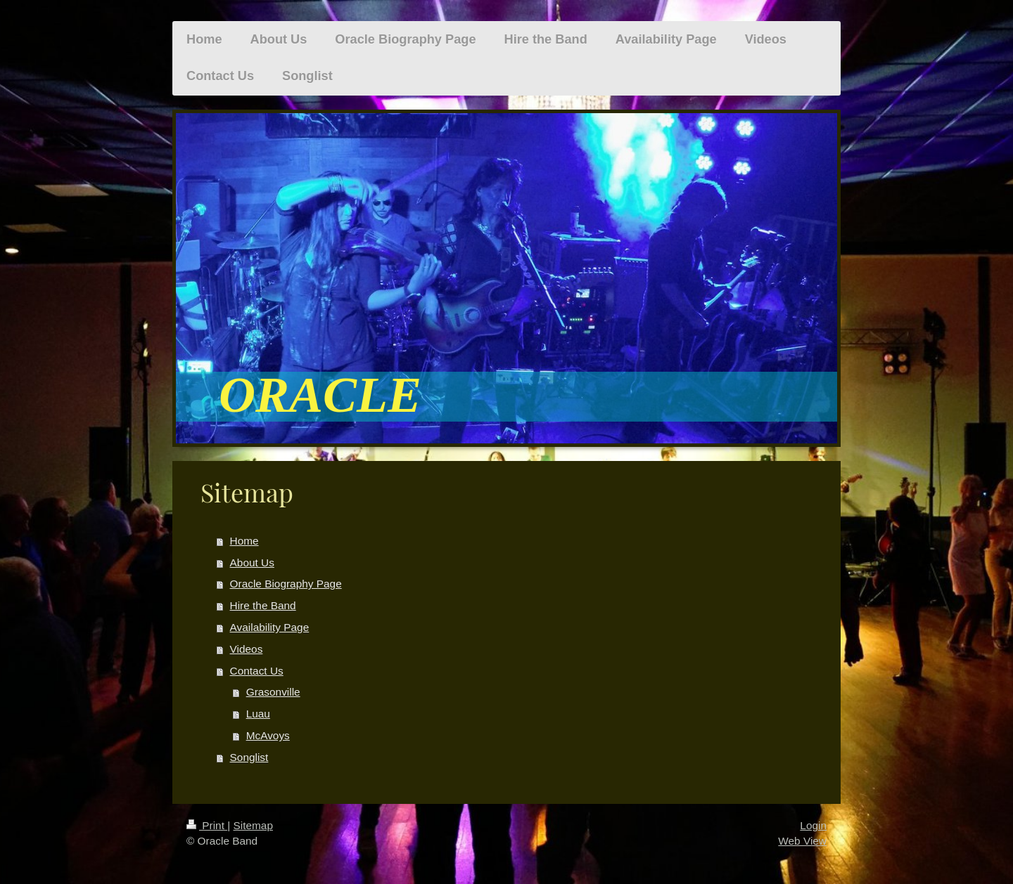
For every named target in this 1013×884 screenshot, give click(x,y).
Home (244, 541)
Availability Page (270, 627)
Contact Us (256, 671)
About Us (252, 562)
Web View (802, 841)
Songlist (249, 757)
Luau (258, 714)
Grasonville (273, 692)
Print (206, 825)
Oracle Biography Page (286, 584)
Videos (246, 649)
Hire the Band (263, 605)
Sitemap (252, 825)
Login (813, 825)
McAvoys (268, 735)
